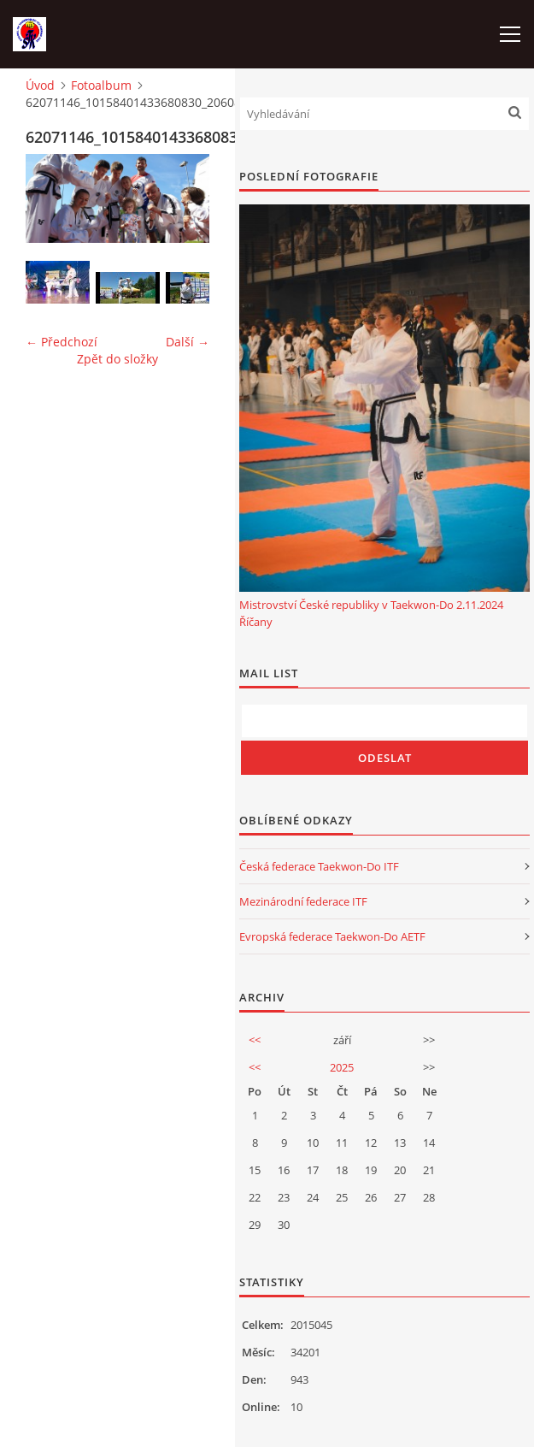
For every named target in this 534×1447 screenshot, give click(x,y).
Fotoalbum (101, 85)
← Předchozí (61, 342)
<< (255, 1040)
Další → (187, 342)
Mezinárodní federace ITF (303, 901)
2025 (342, 1067)
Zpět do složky (117, 359)
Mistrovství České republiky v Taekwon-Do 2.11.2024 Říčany (371, 613)
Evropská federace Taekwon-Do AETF (332, 936)
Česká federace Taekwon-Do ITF (319, 866)
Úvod (40, 85)
